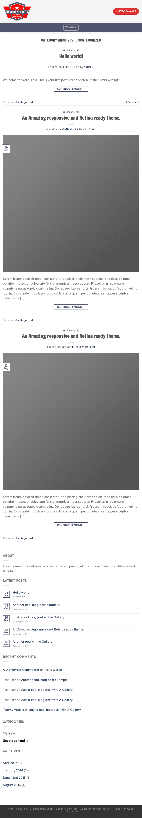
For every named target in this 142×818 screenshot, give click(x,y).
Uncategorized (71, 50)
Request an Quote (124, 808)
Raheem (88, 67)
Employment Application (95, 808)
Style (6, 733)
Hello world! (71, 56)
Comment (132, 102)
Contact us (71, 811)
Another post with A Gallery (32, 641)
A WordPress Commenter (21, 670)
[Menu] (71, 28)
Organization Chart (41, 808)
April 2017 (10, 763)
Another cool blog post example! (36, 605)
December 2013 (14, 778)
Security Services (66, 808)
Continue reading (71, 89)
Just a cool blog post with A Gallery (38, 617)
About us (21, 808)
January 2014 (13, 770)
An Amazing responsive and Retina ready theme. (71, 117)
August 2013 (12, 785)
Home (9, 808)
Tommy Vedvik (13, 710)
